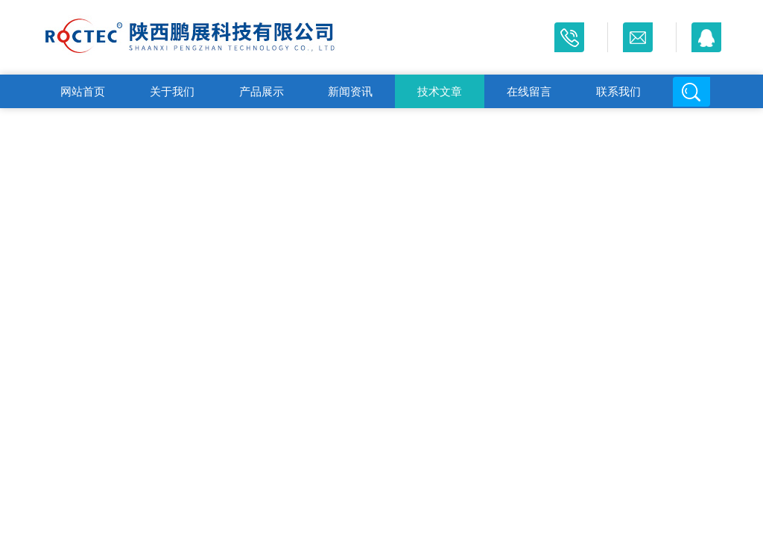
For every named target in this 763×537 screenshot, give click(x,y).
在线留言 (529, 91)
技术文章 (439, 91)
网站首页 (82, 91)
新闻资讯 (350, 91)
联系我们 (618, 91)
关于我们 (172, 91)
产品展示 (261, 91)
